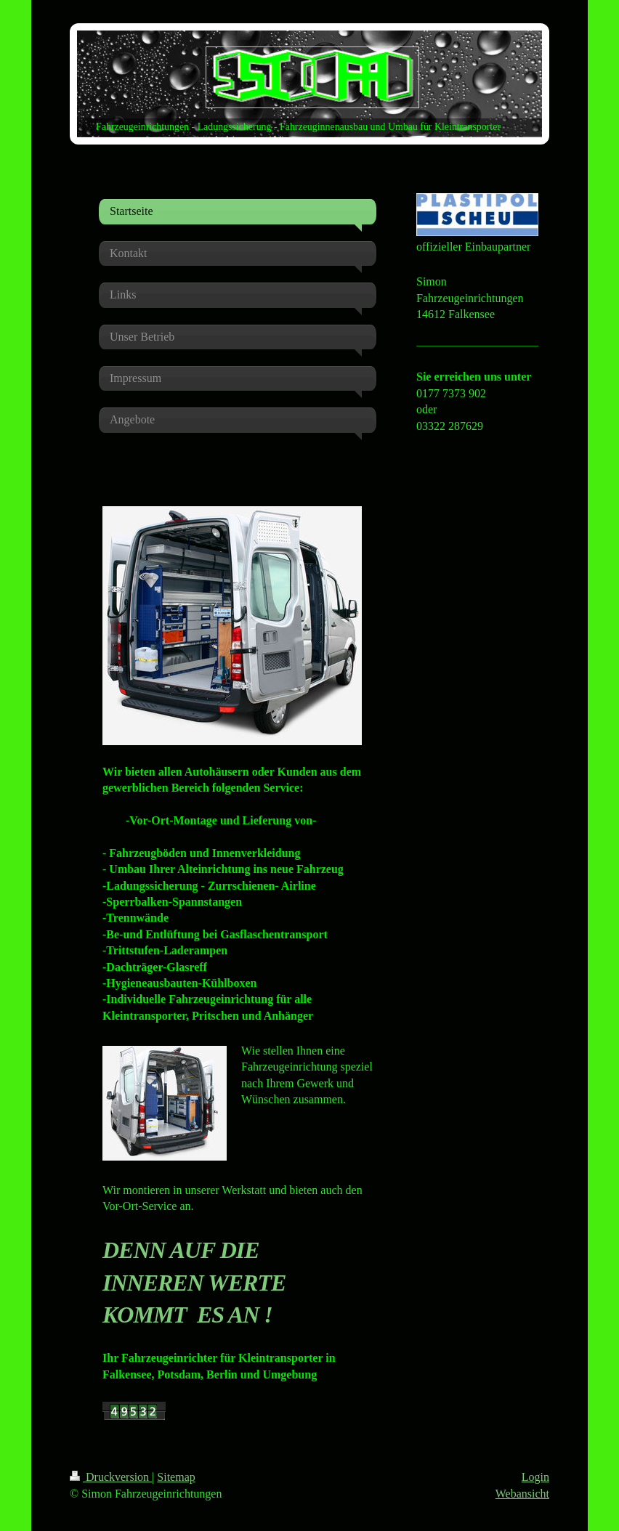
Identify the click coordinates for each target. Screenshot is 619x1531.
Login (535, 1477)
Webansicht (522, 1493)
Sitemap (176, 1477)
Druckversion (111, 1477)
